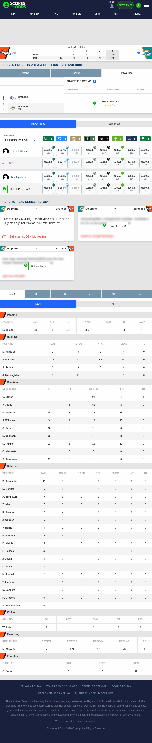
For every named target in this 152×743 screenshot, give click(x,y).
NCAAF (34, 14)
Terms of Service (94, 686)
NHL (116, 14)
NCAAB (76, 14)
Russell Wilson (19, 151)
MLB (97, 14)
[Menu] (146, 5)
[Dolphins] (23, 106)
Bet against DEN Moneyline (27, 236)
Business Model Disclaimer (94, 693)
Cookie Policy (122, 686)
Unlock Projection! (20, 189)
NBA (55, 14)
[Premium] (138, 7)
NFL (13, 14)
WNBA (137, 14)
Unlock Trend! (117, 226)
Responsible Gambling (54, 693)
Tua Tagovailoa (19, 177)
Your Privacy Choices (61, 686)
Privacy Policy (31, 686)
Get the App (125, 5)
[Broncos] (23, 97)
